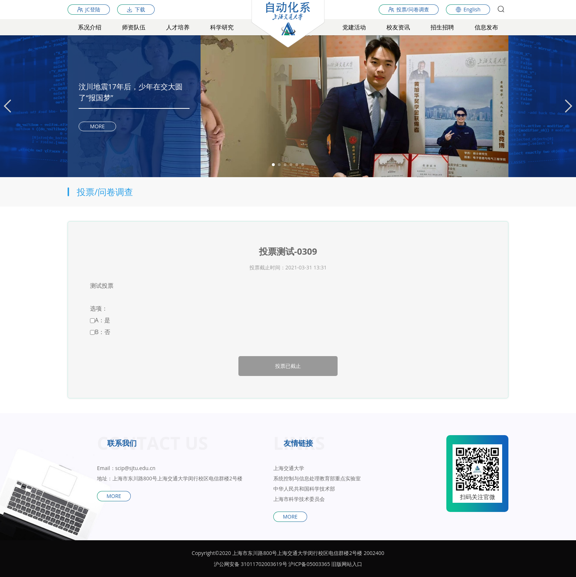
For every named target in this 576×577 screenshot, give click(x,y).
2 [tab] (279, 164)
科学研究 (222, 27)
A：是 (100, 320)
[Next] (568, 106)
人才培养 (178, 27)
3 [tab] (285, 164)
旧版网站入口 (346, 563)
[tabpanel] (288, 106)
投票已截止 (288, 365)
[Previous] (7, 106)
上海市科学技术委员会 (299, 498)
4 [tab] (290, 164)
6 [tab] (302, 164)
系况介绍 (89, 27)
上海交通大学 (288, 468)
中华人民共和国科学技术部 (304, 488)
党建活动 (354, 27)
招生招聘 (442, 27)
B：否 (100, 332)
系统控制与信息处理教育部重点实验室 (317, 478)
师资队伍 (133, 27)
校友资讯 (398, 27)
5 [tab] (296, 164)
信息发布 (486, 27)
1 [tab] (273, 164)
